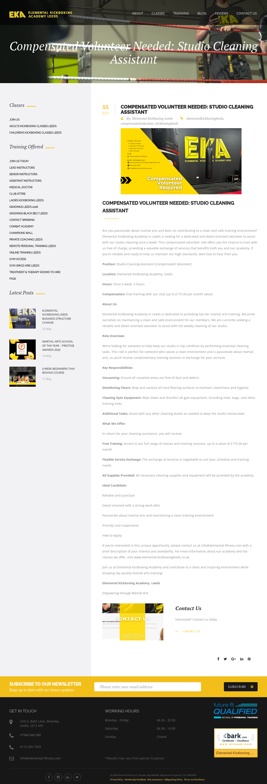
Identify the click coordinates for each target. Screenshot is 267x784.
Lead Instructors (22, 167)
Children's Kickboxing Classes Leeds (35, 132)
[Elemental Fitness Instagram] (58, 777)
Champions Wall (21, 233)
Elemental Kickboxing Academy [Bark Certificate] (237, 753)
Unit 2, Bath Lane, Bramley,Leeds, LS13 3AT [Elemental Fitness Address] (40, 723)
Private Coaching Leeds (25, 239)
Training (181, 13)
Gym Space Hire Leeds (24, 265)
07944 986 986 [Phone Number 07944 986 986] (30, 735)
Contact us (187, 631)
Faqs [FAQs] (12, 278)
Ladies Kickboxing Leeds (26, 200)
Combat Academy (21, 226)
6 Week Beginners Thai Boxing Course (58, 371)
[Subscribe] (241, 686)
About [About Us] (137, 13)
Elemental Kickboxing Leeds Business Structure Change (56, 317)
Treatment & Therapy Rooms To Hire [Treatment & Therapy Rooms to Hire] (34, 272)
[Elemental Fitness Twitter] (77, 777)
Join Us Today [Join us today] (19, 161)
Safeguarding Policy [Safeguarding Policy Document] (173, 779)
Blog (202, 13)
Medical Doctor (20, 187)
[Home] (40, 14)
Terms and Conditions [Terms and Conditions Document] (194, 779)
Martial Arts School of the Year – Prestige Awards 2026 (58, 345)
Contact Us (247, 13)
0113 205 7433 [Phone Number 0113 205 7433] (30, 747)
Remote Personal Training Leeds (32, 246)
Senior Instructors (23, 174)
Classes (158, 13)
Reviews (221, 13)
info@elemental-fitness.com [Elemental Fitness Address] (40, 758)
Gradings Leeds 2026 (23, 206)
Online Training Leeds (25, 252)
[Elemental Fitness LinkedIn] (67, 777)
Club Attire (17, 193)
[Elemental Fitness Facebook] (49, 777)
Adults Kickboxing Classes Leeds (32, 126)
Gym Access (17, 259)
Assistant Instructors (25, 180)
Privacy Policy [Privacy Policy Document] (116, 779)
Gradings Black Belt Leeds (28, 213)
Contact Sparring (22, 220)
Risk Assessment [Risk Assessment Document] (155, 779)
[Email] (147, 686)
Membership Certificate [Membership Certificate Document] (135, 779)
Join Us (14, 119)
